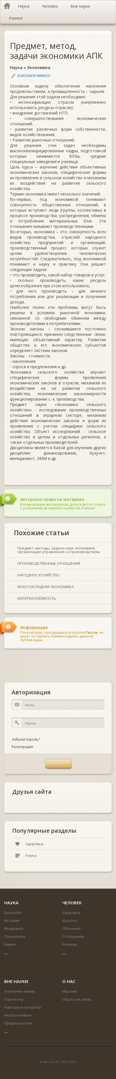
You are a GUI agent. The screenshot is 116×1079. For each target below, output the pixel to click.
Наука (16, 67)
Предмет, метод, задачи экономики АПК (56, 50)
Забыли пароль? (26, 739)
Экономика (38, 67)
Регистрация (22, 746)
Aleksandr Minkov (33, 75)
